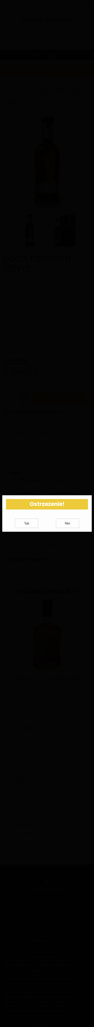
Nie (67, 532)
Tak (26, 532)
